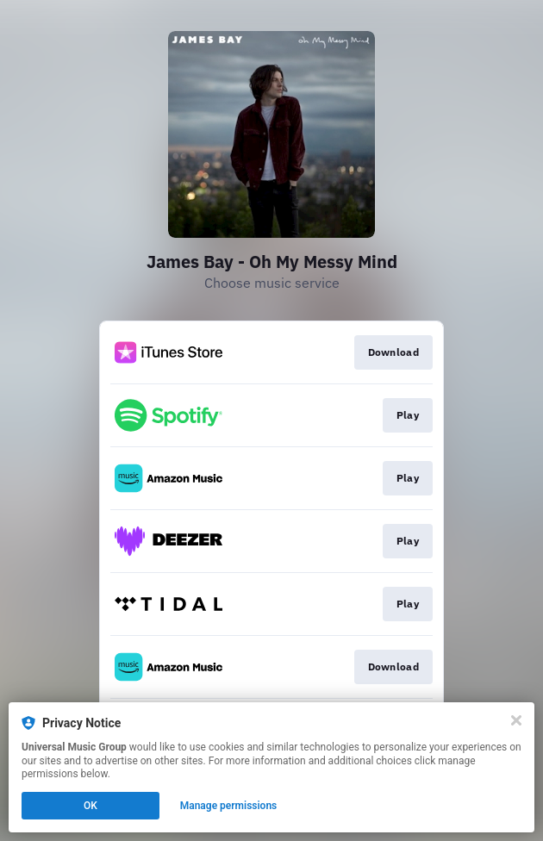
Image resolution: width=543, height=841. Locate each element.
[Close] (516, 720)
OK (90, 806)
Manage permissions (229, 806)
